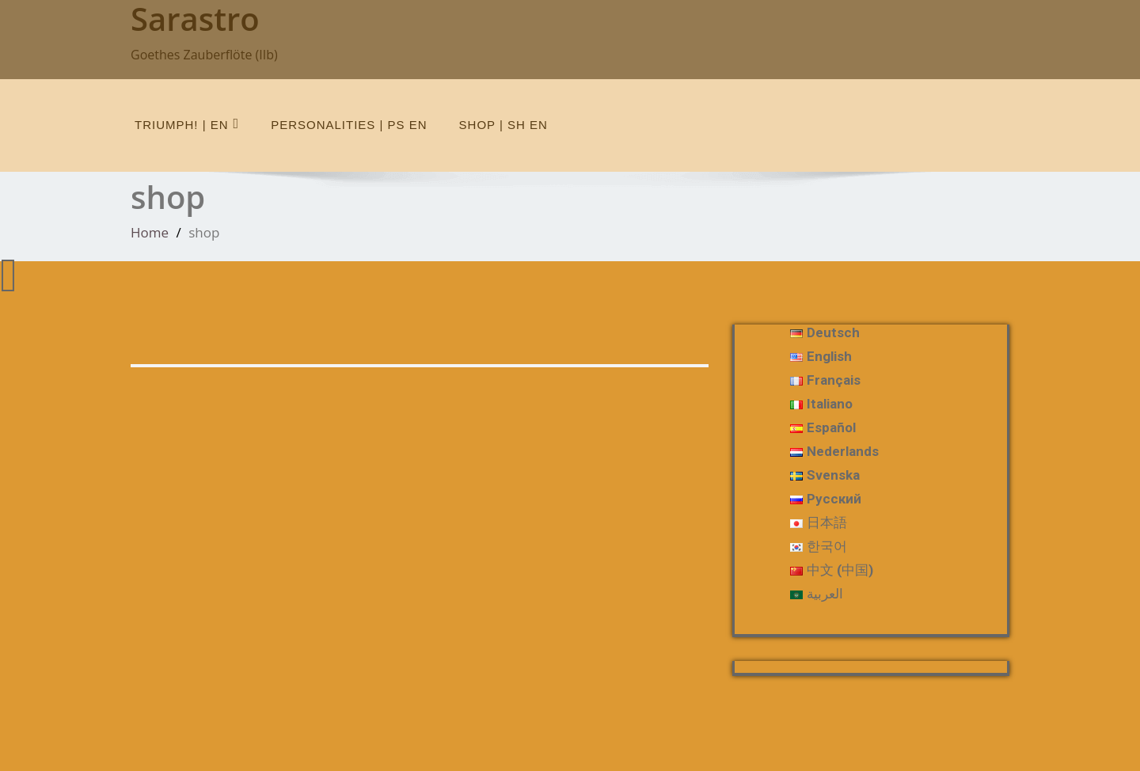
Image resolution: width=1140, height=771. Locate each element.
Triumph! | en (187, 123)
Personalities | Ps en (349, 124)
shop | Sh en (503, 124)
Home (150, 232)
